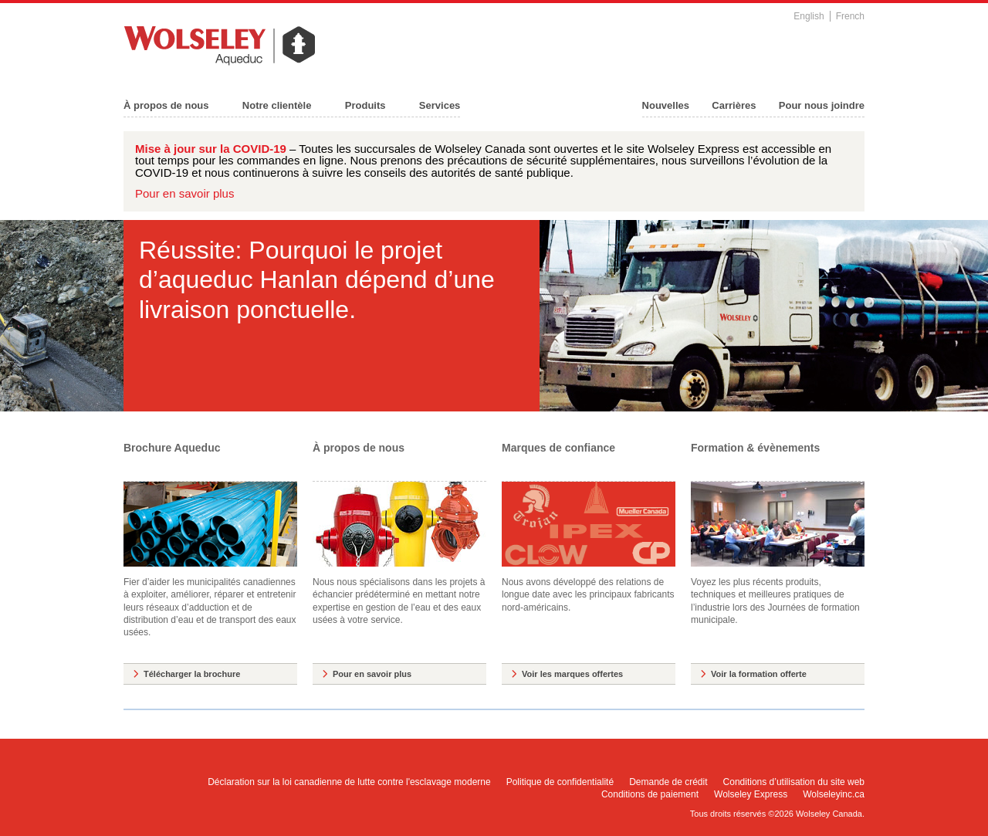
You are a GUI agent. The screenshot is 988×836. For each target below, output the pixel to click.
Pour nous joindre (821, 105)
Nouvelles (665, 105)
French (850, 16)
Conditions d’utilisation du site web (793, 782)
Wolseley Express (750, 794)
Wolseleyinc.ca (833, 794)
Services (440, 105)
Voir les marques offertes (572, 674)
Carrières (734, 105)
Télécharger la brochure (192, 674)
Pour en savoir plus (184, 193)
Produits (365, 105)
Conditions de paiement (650, 794)
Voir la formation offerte (759, 674)
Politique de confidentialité (560, 782)
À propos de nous (166, 105)
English (808, 16)
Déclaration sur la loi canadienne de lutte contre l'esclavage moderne (349, 782)
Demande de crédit (668, 782)
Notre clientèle (277, 105)
